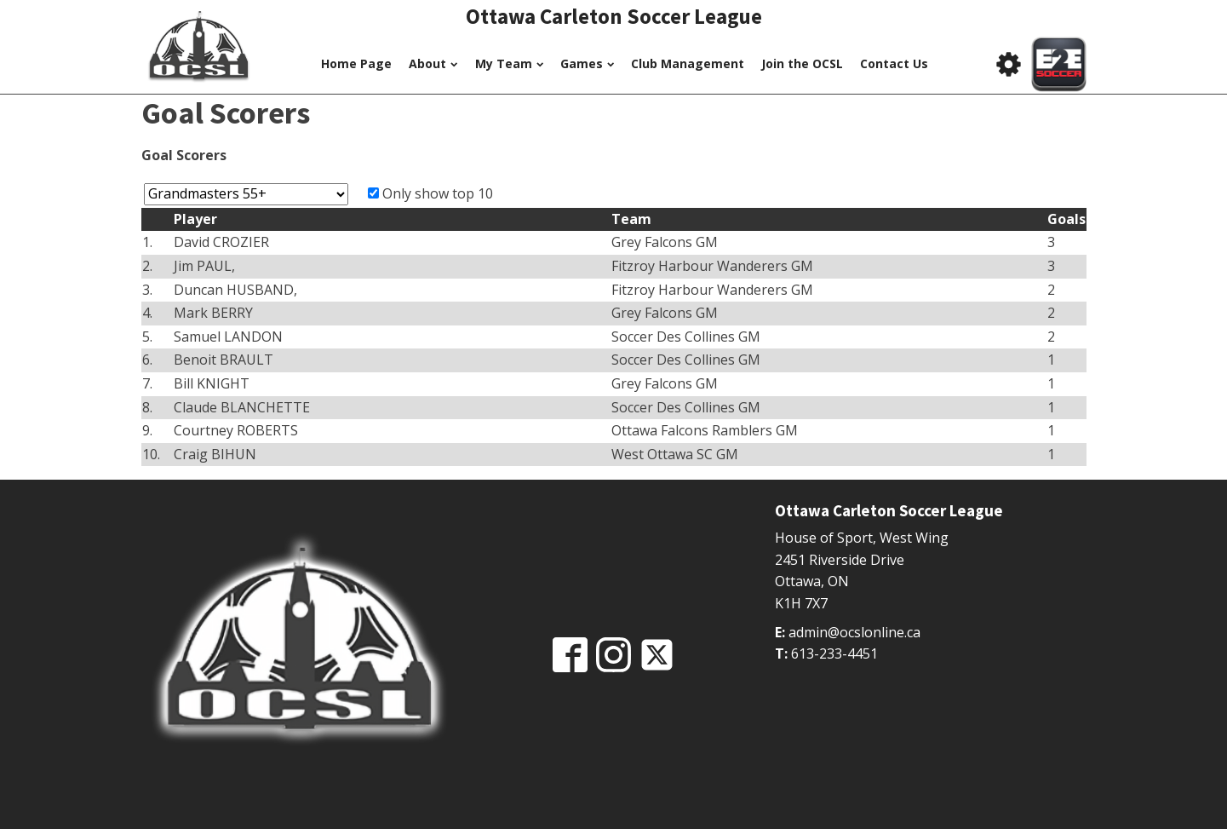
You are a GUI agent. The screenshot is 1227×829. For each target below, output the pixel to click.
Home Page (356, 63)
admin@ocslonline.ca (854, 632)
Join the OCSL (802, 63)
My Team (509, 63)
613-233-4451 (834, 653)
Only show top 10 (437, 193)
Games (587, 63)
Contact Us (894, 63)
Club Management (687, 63)
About (433, 63)
